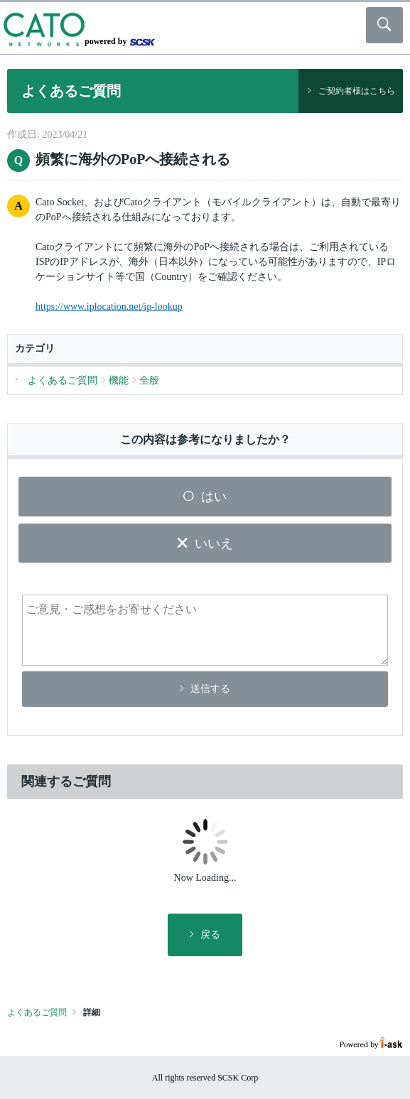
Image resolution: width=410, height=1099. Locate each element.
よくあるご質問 (37, 1012)
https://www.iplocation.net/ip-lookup (109, 306)
